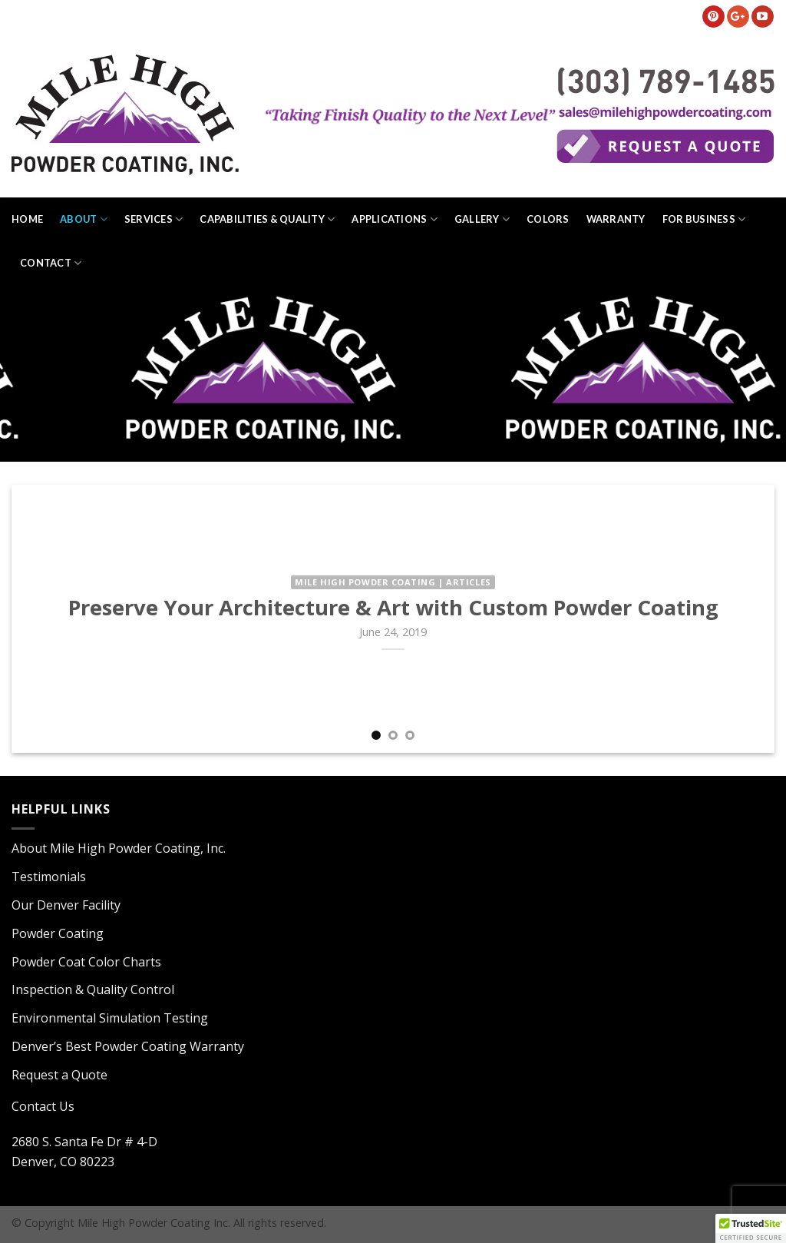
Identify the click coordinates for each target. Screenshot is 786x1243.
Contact (50, 263)
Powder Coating (58, 933)
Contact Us (43, 1106)
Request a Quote (59, 1074)
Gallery (482, 219)
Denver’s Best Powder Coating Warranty (128, 1046)
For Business (704, 219)
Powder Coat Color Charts (86, 961)
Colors (548, 219)
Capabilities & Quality (267, 219)
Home (27, 219)
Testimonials (49, 876)
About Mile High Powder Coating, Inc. (119, 848)
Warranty (616, 219)
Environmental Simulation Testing (110, 1017)
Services (153, 219)
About (83, 219)
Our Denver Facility (66, 905)
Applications (395, 219)
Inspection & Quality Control (93, 989)
